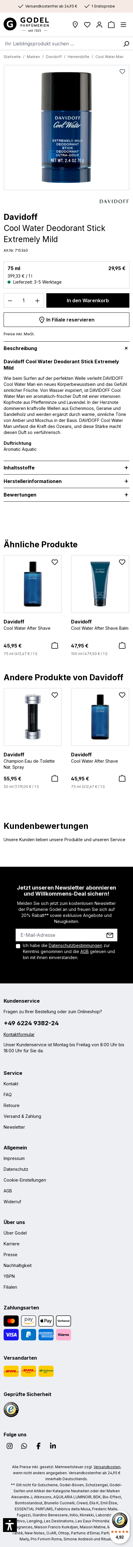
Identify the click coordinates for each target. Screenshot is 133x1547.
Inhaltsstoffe (19, 468)
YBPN (9, 1276)
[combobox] (59, 43)
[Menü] (123, 25)
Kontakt (11, 1083)
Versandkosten (107, 1467)
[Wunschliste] (87, 25)
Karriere (12, 1243)
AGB (84, 951)
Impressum (14, 1158)
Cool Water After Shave (33, 624)
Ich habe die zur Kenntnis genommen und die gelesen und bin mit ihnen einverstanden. (69, 951)
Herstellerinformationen (33, 481)
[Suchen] (126, 43)
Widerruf (12, 1201)
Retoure (12, 1105)
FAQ (8, 1094)
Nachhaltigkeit (18, 1265)
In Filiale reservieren (66, 319)
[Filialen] (75, 25)
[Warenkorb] (111, 25)
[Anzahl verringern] (10, 300)
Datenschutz (16, 1169)
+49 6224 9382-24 (31, 1023)
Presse (10, 1254)
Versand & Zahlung (22, 1116)
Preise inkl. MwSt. (19, 334)
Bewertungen (20, 495)
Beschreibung (20, 348)
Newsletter (14, 1127)
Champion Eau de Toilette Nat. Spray (33, 760)
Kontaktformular (19, 1034)
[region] (66, 129)
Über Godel (15, 1232)
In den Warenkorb (88, 300)
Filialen (10, 1287)
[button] (10, 1525)
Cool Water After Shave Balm (100, 624)
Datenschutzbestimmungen (75, 945)
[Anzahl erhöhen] (37, 300)
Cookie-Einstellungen (25, 1180)
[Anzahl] (24, 300)
